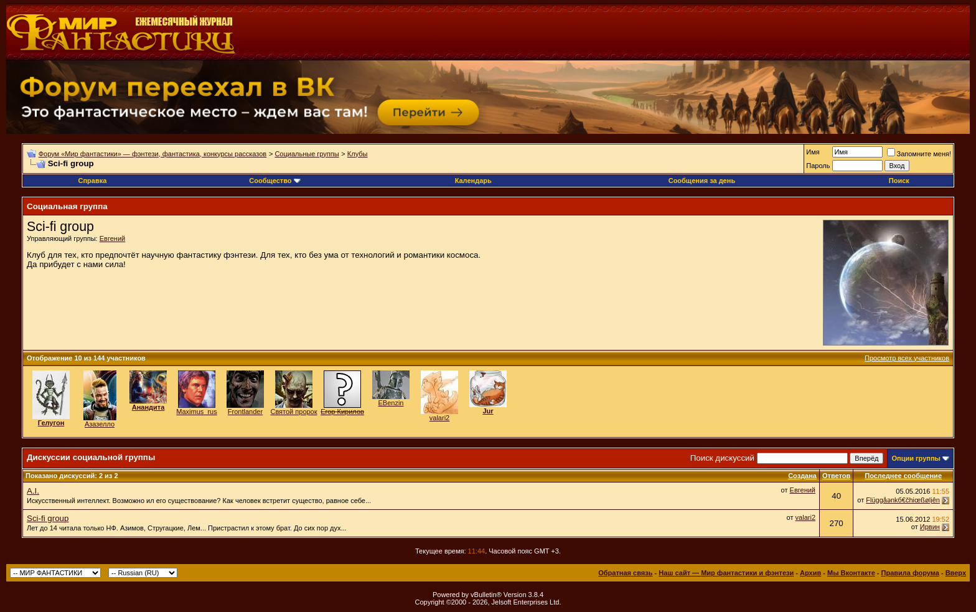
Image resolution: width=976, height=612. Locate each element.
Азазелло (100, 424)
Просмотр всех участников (907, 358)
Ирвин (930, 526)
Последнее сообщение (903, 475)
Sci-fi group (47, 518)
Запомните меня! (919, 154)
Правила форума (910, 573)
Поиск (899, 180)
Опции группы (916, 458)
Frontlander (245, 411)
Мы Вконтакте (851, 573)
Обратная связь (625, 573)
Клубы (357, 154)
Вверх (956, 573)
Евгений (112, 238)
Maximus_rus (196, 411)
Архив (810, 573)
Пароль (818, 165)
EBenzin (391, 403)
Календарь (473, 180)
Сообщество (274, 180)
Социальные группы (306, 154)
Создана (802, 475)
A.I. (33, 491)
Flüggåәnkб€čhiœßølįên (903, 500)
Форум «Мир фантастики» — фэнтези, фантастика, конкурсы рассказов (152, 154)
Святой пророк (293, 411)
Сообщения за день (702, 180)
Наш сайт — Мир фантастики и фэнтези (726, 573)
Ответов (836, 475)
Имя (812, 152)
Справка (92, 180)
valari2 (439, 417)
